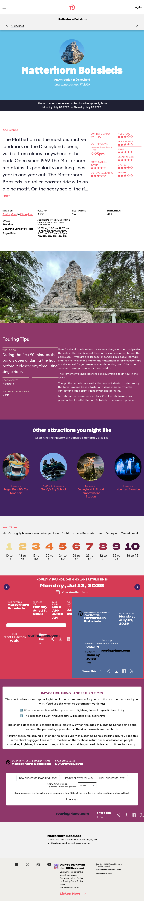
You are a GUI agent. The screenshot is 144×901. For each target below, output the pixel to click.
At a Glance (17, 25)
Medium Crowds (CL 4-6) (78, 778)
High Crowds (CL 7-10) (112, 778)
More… (7, 196)
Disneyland (82, 79)
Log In (137, 7)
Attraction (65, 79)
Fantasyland (10, 214)
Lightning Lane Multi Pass (18, 228)
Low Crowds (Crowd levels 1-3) (38, 778)
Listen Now (74, 893)
